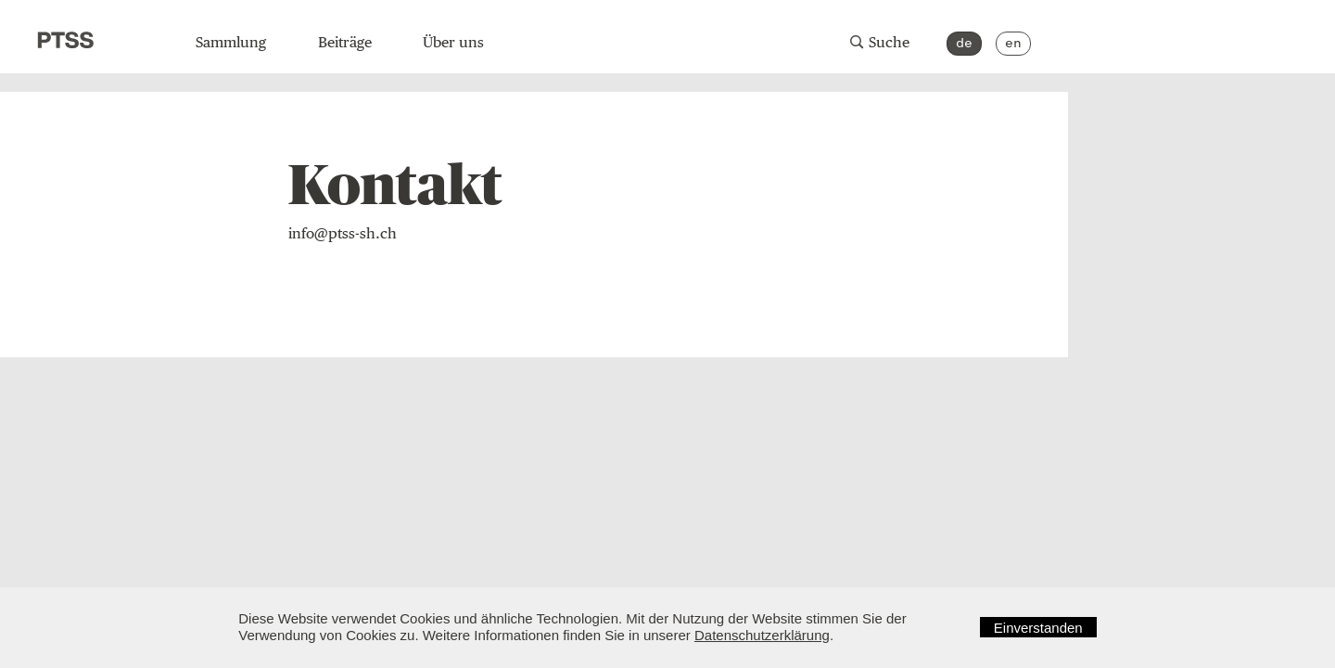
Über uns (453, 42)
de (964, 43)
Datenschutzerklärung (762, 635)
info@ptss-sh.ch (342, 233)
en (1013, 43)
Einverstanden (1038, 628)
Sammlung (231, 42)
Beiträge (345, 42)
